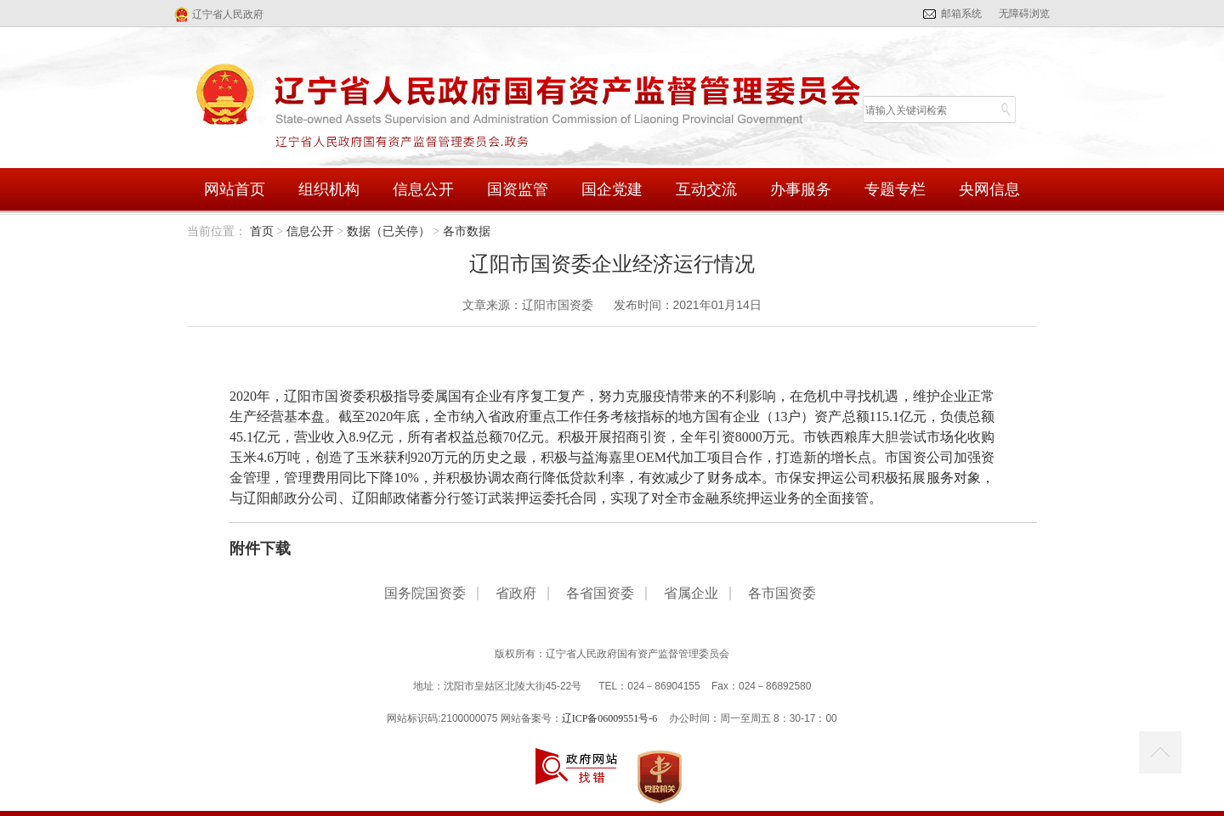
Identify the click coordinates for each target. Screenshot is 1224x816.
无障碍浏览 (1024, 14)
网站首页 (234, 189)
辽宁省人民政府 (228, 14)
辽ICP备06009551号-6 (610, 718)
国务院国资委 (425, 593)
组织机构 (329, 189)
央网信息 (989, 189)
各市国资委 (782, 593)
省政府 (516, 593)
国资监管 (517, 189)
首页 (262, 231)
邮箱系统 (961, 14)
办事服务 (800, 189)
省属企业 (691, 593)
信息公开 (423, 189)
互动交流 (706, 189)
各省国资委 (600, 593)
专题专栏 (895, 189)
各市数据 (466, 231)
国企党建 (612, 189)
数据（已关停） (388, 231)
